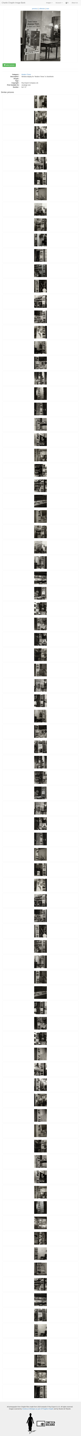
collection (42, 8)
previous (35, 8)
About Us (75, 3)
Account (59, 3)
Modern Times (26, 74)
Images (49, 3)
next (47, 8)
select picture (9, 65)
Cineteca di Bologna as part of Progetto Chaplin (37, 1409)
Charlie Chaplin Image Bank (13, 3)
